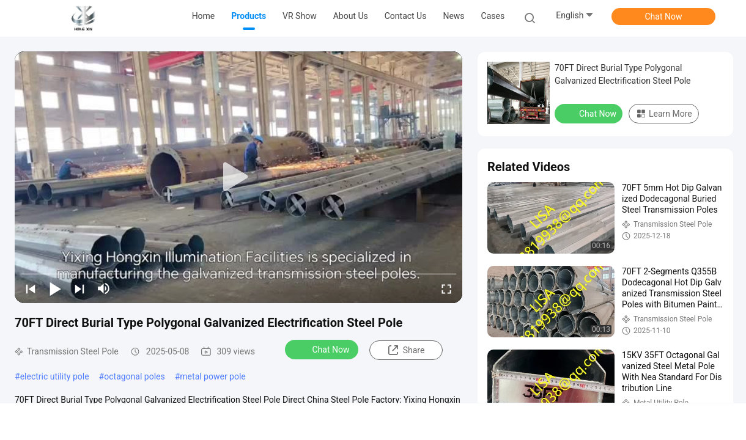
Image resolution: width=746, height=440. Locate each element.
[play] (238, 177)
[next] (79, 288)
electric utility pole (54, 376)
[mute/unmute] (104, 288)
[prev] (30, 288)
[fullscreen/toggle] (446, 288)
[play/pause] (55, 288)
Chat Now (663, 16)
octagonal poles (134, 376)
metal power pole (212, 376)
